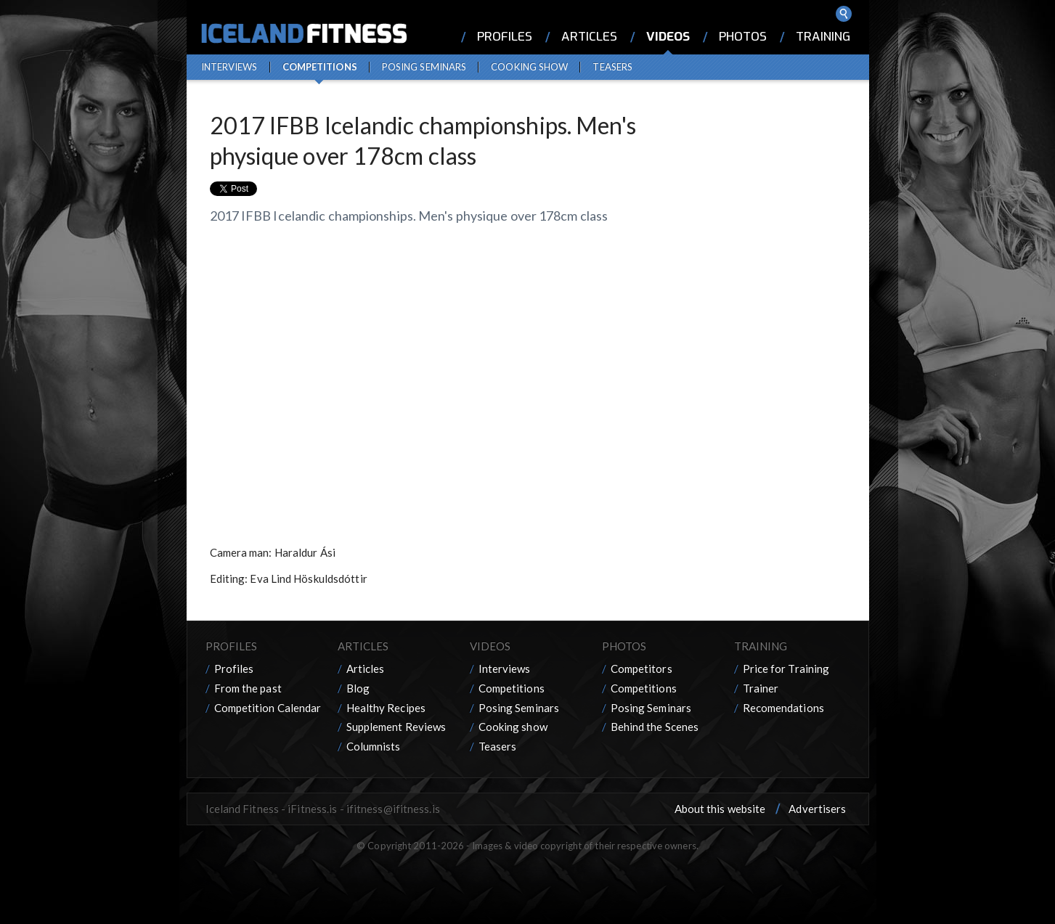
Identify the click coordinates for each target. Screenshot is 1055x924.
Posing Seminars (424, 67)
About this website (720, 808)
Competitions (319, 67)
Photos (743, 36)
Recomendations (783, 707)
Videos (668, 36)
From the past (248, 688)
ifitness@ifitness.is (393, 808)
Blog (358, 688)
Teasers (612, 67)
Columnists (373, 746)
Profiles (504, 36)
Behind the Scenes (655, 726)
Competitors (641, 668)
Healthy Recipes (386, 707)
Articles (589, 36)
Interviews (229, 67)
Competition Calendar (268, 707)
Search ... (844, 14)
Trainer (761, 688)
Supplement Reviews (396, 726)
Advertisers (817, 808)
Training (823, 36)
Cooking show (529, 67)
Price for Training (786, 668)
